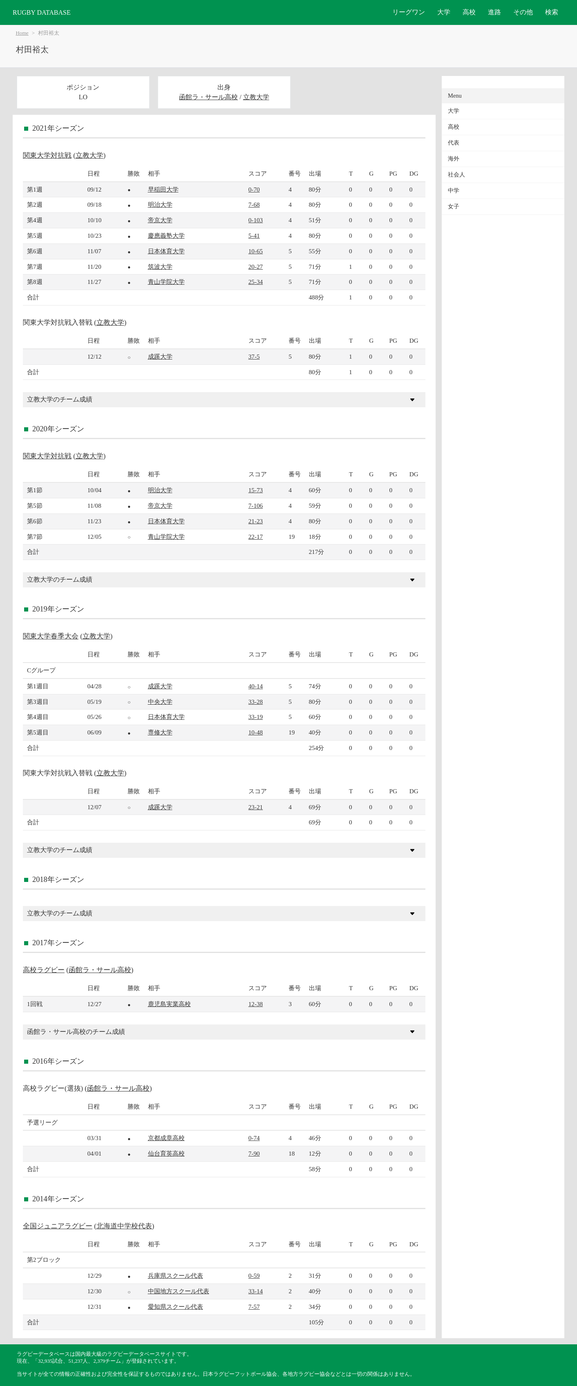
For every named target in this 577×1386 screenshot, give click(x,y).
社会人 (456, 175)
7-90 (254, 1153)
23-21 (255, 806)
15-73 (255, 490)
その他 (523, 12)
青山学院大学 (166, 281)
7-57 (254, 1306)
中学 (453, 190)
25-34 (255, 281)
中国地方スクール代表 (178, 1291)
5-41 (254, 235)
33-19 (255, 716)
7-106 (255, 505)
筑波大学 (160, 266)
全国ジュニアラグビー (57, 1226)
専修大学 (160, 732)
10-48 (255, 732)
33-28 (255, 701)
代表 (453, 143)
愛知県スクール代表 (175, 1306)
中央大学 (160, 701)
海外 (453, 159)
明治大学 (160, 204)
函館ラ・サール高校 (208, 97)
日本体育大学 (166, 251)
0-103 (255, 219)
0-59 (254, 1275)
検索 (551, 12)
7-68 (254, 204)
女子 (453, 206)
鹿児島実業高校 (169, 1003)
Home (22, 33)
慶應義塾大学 (166, 235)
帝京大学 (160, 219)
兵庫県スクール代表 (175, 1275)
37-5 (254, 356)
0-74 (254, 1137)
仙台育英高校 (166, 1153)
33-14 (255, 1291)
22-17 (255, 536)
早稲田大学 (163, 189)
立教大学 (256, 97)
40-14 (255, 686)
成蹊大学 (160, 356)
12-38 (255, 1003)
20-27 (255, 266)
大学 (443, 12)
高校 (469, 12)
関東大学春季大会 (50, 636)
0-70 (254, 189)
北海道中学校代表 (124, 1226)
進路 (494, 12)
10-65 (255, 251)
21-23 (255, 521)
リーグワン (408, 12)
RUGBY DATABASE (42, 12)
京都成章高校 (166, 1137)
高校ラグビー (44, 970)
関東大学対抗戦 (47, 155)
